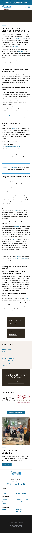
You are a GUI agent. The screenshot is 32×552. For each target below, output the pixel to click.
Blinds (3, 491)
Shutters (4, 493)
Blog (3, 501)
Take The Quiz (12, 323)
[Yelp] (18, 484)
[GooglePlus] (16, 484)
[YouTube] (10, 484)
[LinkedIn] (13, 484)
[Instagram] (24, 484)
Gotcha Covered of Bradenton (18, 38)
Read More (6, 464)
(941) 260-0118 (16, 481)
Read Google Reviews (16, 381)
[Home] (7, 7)
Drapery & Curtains (21, 493)
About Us (4, 509)
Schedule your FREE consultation (10, 167)
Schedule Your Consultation (16, 412)
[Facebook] (8, 484)
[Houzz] (21, 484)
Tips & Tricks (19, 501)
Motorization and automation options (11, 146)
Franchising (19, 509)
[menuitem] (16, 349)
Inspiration (4, 499)
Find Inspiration (13, 334)
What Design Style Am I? (22, 499)
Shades (18, 491)
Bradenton (15, 46)
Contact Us (4, 503)
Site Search (4, 511)
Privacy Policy (19, 511)
